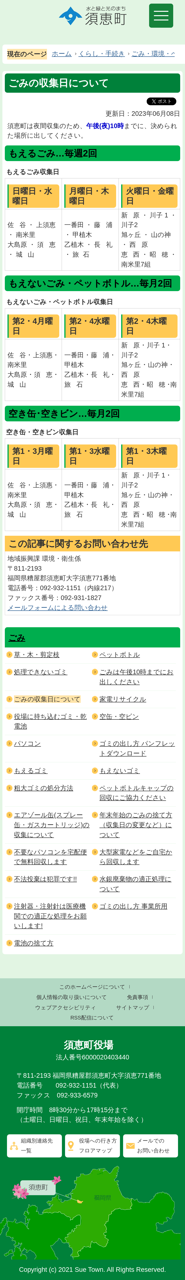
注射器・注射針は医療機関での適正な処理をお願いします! (50, 916)
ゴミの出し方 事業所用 (133, 906)
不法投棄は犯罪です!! (45, 879)
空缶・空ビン (119, 716)
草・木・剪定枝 (36, 654)
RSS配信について (92, 1018)
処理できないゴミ (40, 672)
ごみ (16, 637)
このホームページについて (92, 987)
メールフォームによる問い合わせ (57, 607)
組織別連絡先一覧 (37, 1146)
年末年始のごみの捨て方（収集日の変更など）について (135, 824)
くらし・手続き (102, 53)
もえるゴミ (31, 770)
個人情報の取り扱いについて (71, 997)
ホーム (62, 53)
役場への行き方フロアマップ (98, 1146)
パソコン (27, 743)
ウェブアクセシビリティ (65, 1008)
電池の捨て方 (33, 943)
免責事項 (137, 997)
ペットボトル (119, 654)
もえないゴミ (119, 770)
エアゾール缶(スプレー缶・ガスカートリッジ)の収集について (52, 824)
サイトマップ (132, 1008)
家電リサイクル (122, 699)
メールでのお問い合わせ (153, 1146)
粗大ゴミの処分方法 (43, 788)
